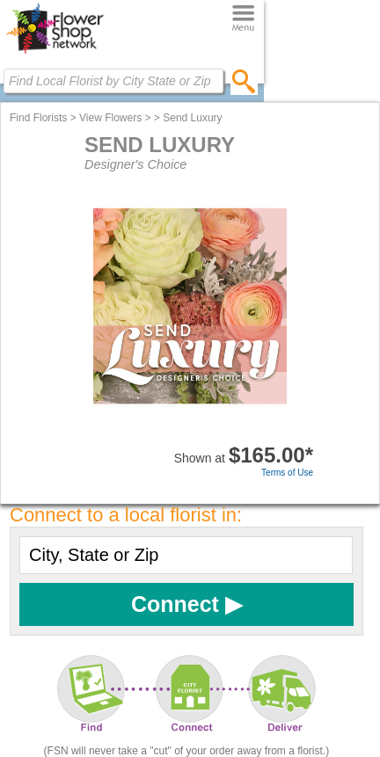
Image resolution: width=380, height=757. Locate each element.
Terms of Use (287, 472)
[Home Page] (55, 53)
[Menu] (243, 18)
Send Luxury (192, 118)
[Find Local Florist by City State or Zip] (113, 81)
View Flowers (110, 118)
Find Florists (38, 118)
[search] (244, 81)
